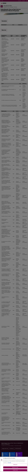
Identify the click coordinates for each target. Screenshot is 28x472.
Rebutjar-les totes (15, 468)
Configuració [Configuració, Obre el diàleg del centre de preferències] (15, 465)
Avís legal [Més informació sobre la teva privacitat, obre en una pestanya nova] (9, 463)
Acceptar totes (15, 470)
